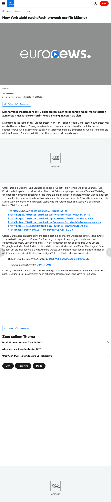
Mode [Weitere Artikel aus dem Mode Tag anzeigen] (39, 364)
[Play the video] (55, 54)
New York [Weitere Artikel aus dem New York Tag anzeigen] (23, 364)
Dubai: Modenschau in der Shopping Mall (21, 340)
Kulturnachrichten (22, 11)
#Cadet (17, 210)
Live (104, 3)
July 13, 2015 (66, 228)
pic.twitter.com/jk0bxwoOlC (75, 257)
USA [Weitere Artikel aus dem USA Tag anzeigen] (8, 364)
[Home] (3, 11)
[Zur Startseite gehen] (10, 3)
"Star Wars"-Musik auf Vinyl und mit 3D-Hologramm (27, 354)
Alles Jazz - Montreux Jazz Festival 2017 (21, 347)
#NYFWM (54, 257)
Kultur (9, 11)
